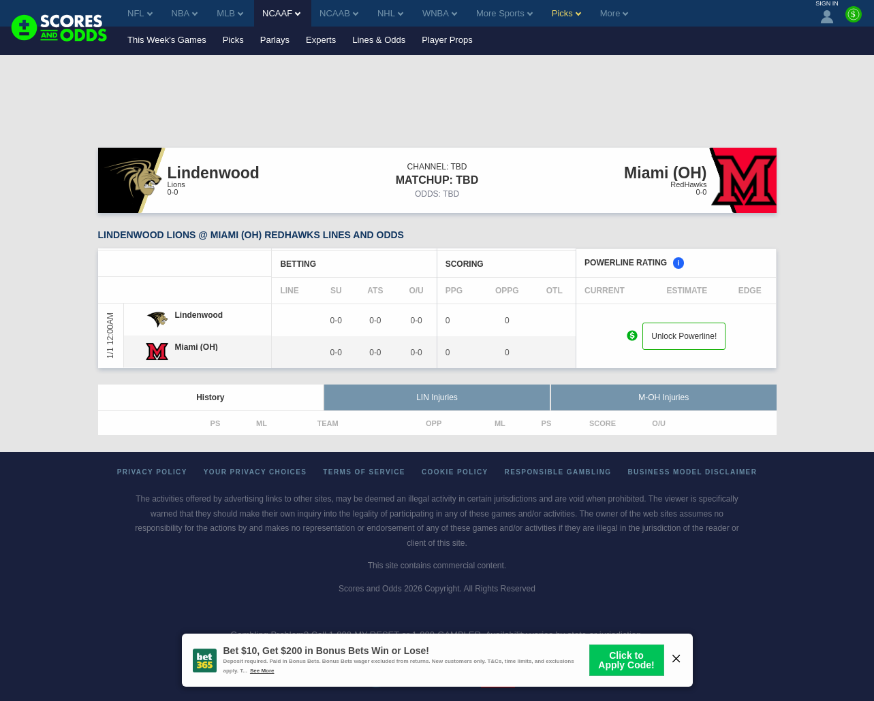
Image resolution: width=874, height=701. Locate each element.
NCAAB (338, 13)
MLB (230, 13)
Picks (233, 40)
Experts (321, 40)
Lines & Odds (378, 40)
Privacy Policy (152, 472)
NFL (140, 13)
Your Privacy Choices (255, 472)
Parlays (275, 40)
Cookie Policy (455, 472)
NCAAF (281, 13)
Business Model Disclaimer (692, 472)
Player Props (447, 40)
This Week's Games (166, 40)
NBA (185, 13)
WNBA (439, 13)
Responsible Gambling (558, 472)
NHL (390, 13)
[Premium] (853, 19)
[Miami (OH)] (196, 347)
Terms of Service (364, 472)
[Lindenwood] (199, 315)
